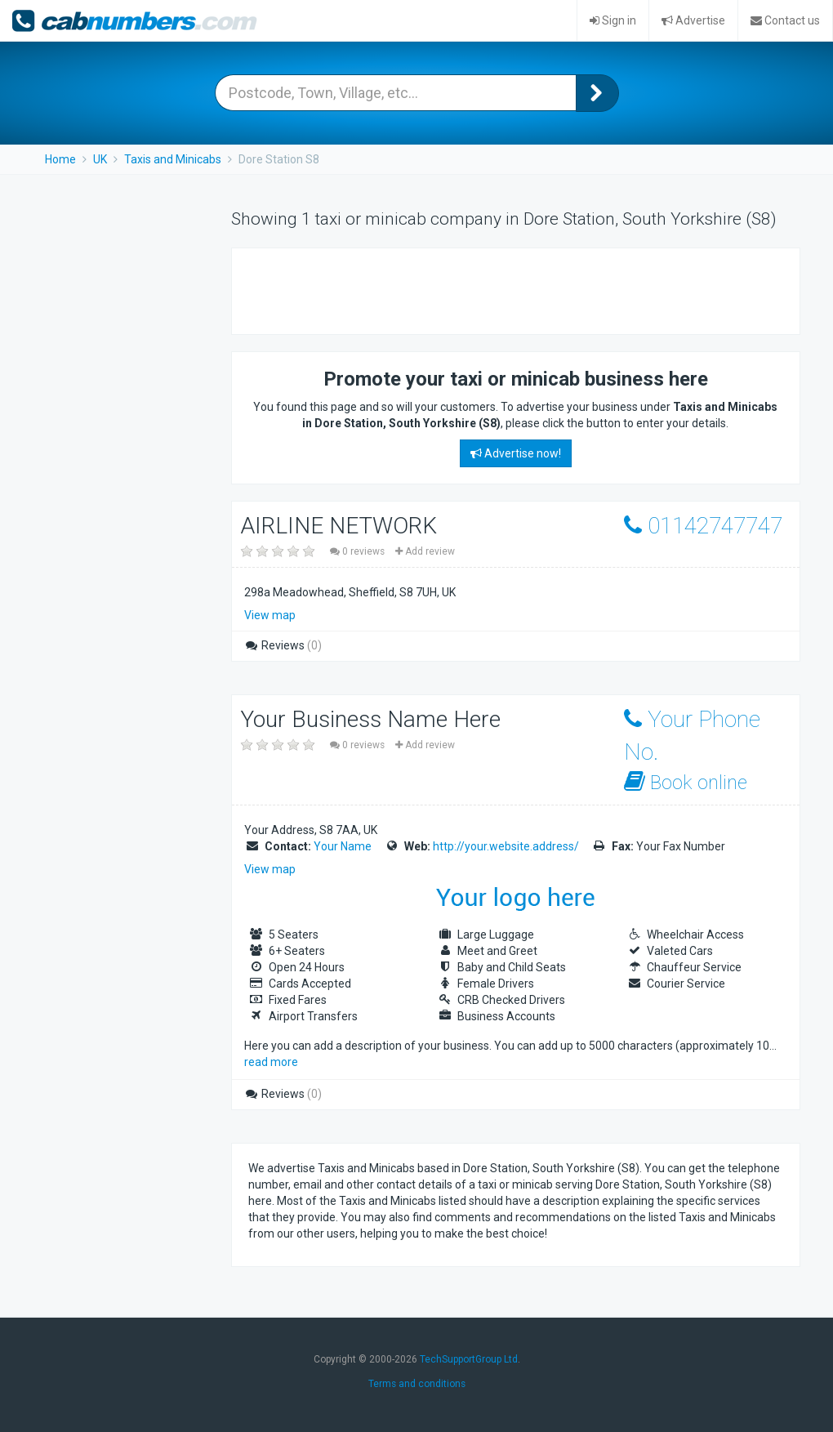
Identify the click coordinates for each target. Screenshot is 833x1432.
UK (100, 159)
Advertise (693, 20)
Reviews (283, 645)
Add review (425, 551)
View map (270, 615)
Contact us (785, 20)
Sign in (613, 20)
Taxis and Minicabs (172, 159)
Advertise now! (515, 453)
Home (60, 159)
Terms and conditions (417, 1384)
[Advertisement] (439, 289)
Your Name (343, 846)
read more (271, 1061)
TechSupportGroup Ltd (469, 1359)
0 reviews (358, 551)
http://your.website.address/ (506, 846)
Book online (685, 782)
